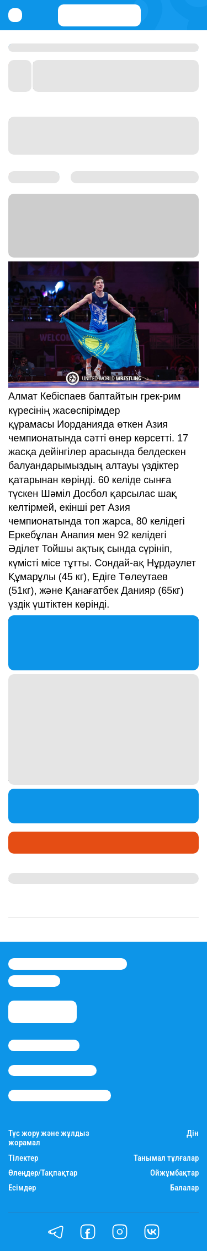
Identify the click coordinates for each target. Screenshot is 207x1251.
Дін (193, 1133)
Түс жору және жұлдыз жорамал (48, 1138)
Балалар (184, 1188)
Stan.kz (56, 238)
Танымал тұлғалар (166, 1158)
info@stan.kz (34, 980)
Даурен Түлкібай (41, 878)
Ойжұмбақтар (174, 1173)
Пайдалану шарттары (59, 1095)
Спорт (24, 843)
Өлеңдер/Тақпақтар (42, 1173)
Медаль (59, 843)
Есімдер (22, 1188)
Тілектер (23, 1158)
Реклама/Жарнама (52, 1070)
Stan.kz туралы (43, 1045)
